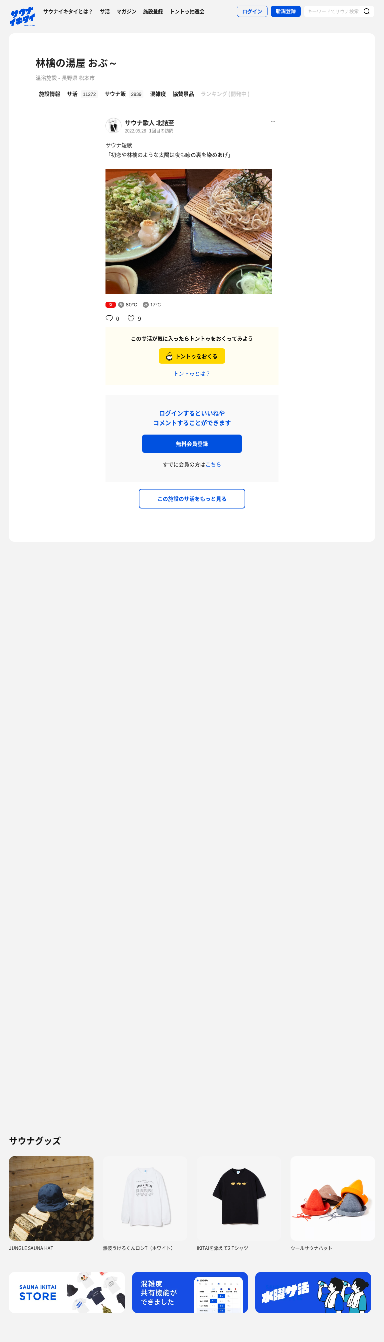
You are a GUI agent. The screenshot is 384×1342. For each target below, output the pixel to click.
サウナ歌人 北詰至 (149, 122)
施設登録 (153, 11)
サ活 (105, 11)
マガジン (126, 11)
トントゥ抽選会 (187, 11)
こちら (213, 464)
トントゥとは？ (192, 373)
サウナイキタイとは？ (68, 11)
